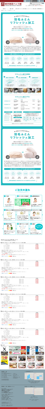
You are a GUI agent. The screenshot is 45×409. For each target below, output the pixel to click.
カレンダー (38, 5)
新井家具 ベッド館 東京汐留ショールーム (8, 386)
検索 (43, 3)
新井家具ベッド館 (4, 371)
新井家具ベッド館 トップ (4, 10)
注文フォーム (14, 256)
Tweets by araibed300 (3, 346)
